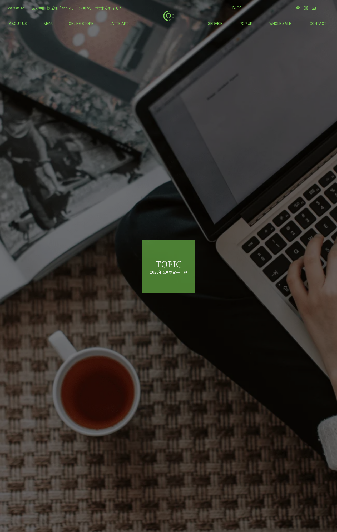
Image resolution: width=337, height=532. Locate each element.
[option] (68, 8)
